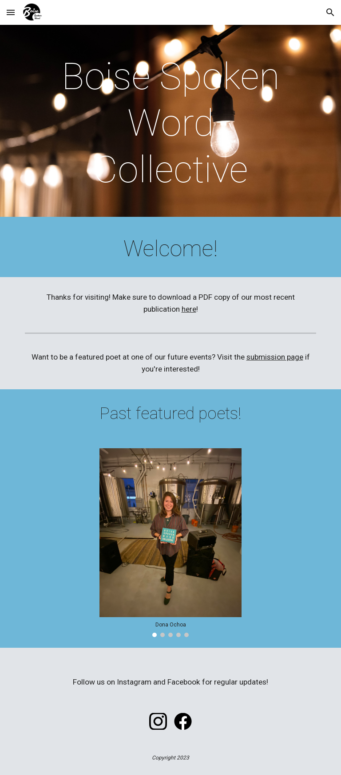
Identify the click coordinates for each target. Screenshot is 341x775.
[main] (170, 123)
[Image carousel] (170, 542)
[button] (10, 12)
